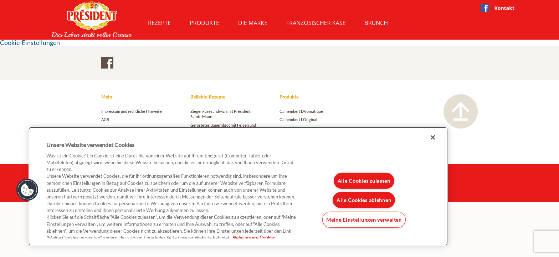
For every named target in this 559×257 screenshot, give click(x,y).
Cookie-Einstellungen (30, 42)
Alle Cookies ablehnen (364, 200)
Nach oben (460, 111)
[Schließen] (433, 137)
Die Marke (252, 23)
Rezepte (159, 23)
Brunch (376, 23)
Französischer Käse (315, 23)
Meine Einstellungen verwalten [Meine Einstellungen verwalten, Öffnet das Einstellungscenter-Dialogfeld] (364, 220)
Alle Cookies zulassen (364, 181)
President (91, 19)
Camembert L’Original (298, 119)
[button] (27, 189)
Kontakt (504, 8)
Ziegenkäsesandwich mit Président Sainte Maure (220, 114)
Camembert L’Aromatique (301, 111)
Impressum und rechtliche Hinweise (131, 111)
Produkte (204, 23)
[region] (238, 186)
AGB (105, 119)
